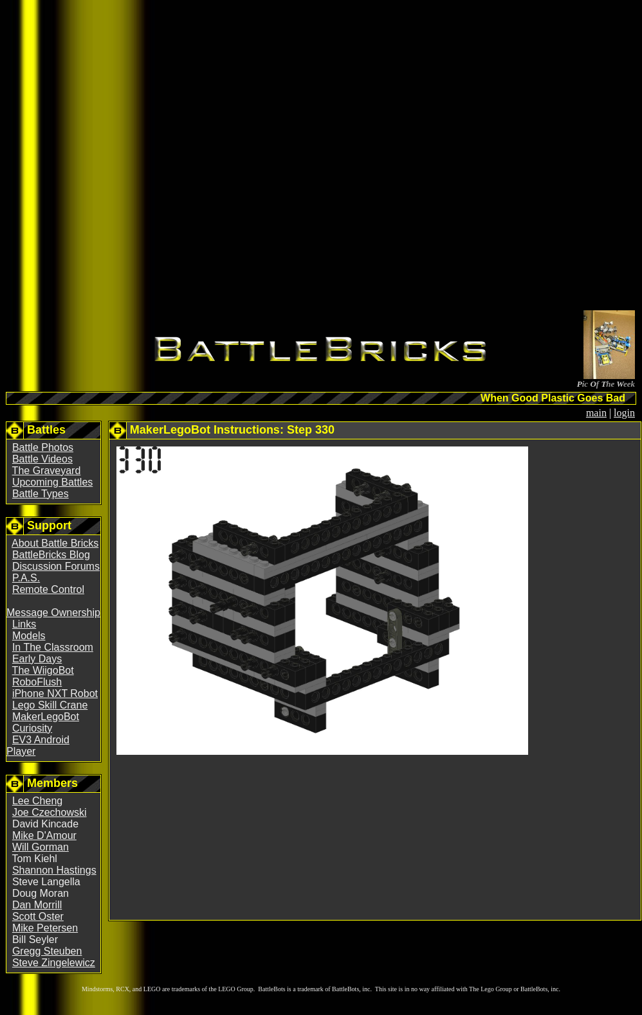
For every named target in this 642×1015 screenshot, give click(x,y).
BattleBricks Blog (51, 554)
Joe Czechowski (49, 812)
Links (24, 624)
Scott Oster (38, 916)
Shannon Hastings (54, 870)
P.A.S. (26, 577)
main (596, 412)
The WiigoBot (43, 670)
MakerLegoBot (45, 716)
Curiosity (32, 728)
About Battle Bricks (55, 543)
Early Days (37, 658)
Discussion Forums (56, 566)
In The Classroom (52, 647)
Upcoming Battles (52, 482)
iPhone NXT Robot (55, 693)
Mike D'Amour (44, 835)
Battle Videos (42, 459)
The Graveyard (46, 470)
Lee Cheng (37, 800)
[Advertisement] (264, 157)
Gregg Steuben (47, 951)
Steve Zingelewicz (53, 962)
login (624, 412)
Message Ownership (53, 612)
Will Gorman (40, 847)
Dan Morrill (37, 904)
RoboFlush (37, 681)
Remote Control (48, 589)
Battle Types (40, 493)
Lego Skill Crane (49, 705)
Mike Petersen (45, 927)
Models (29, 635)
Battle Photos (42, 447)
